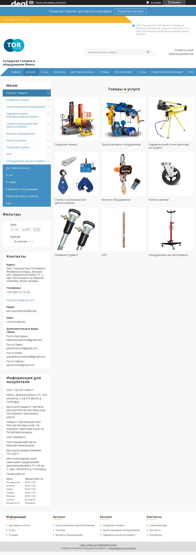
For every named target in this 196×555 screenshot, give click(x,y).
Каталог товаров (16, 93)
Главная (16, 72)
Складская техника (17, 100)
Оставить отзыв (184, 50)
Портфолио (155, 534)
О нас (44, 72)
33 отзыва (156, 2)
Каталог (31, 72)
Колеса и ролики (16, 140)
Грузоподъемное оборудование (26, 106)
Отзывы (104, 72)
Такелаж (60, 530)
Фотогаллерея (123, 72)
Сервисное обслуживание (167, 72)
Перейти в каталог (130, 11)
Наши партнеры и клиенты (22, 196)
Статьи (141, 72)
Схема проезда (158, 525)
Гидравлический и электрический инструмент (22, 115)
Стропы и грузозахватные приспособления (22, 125)
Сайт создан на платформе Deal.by (98, 544)
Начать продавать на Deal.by (51, 2)
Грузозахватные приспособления (75, 525)
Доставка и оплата (82, 72)
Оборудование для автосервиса (26, 161)
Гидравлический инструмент (119, 534)
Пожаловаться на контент (122, 548)
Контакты (60, 72)
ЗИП (8, 154)
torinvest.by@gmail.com (20, 300)
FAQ (190, 72)
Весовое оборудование (20, 133)
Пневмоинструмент (18, 147)
